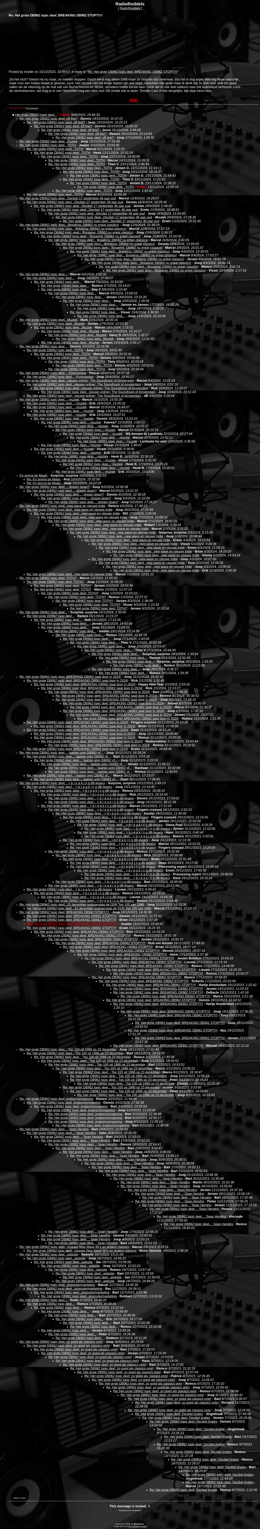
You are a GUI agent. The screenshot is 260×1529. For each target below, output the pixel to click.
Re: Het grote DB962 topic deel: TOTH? (48, 578)
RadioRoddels (130, 8)
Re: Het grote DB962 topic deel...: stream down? (54, 487)
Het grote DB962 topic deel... (36, 115)
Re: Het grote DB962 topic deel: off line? (49, 118)
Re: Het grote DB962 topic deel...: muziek (49, 399)
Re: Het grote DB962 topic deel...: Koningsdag (53, 373)
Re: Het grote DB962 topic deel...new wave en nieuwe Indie (62, 506)
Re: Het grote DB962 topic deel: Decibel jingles (169, 1414)
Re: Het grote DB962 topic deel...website (49, 1254)
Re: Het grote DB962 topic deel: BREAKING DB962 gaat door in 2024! (70, 677)
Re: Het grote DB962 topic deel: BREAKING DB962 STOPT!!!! (133, 72)
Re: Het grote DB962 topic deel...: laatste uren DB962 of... (61, 753)
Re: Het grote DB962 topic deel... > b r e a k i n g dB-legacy (62, 783)
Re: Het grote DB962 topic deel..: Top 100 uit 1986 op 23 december (68, 1049)
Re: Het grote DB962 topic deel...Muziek (48, 320)
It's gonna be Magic (34, 475)
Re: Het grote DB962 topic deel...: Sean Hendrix (54, 1129)
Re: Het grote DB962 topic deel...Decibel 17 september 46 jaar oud (68, 198)
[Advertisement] (36, 43)
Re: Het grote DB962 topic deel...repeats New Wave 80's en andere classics (75, 1247)
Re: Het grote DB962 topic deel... (43, 274)
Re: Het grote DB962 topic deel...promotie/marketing (57, 1285)
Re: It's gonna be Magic (44, 479)
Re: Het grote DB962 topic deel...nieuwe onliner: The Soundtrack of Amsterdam (77, 380)
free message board (137, 1526)
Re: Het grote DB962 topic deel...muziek (48, 141)
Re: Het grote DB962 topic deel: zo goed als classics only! (61, 1342)
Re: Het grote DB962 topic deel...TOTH (48, 145)
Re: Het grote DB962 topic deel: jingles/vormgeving (56, 1099)
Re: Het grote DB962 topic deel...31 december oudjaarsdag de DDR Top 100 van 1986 (82, 904)
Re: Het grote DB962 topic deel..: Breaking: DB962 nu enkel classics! (69, 225)
